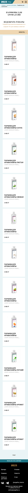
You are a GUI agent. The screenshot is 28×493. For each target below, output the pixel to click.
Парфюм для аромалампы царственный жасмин (10, 231)
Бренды (3, 469)
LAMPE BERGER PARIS (11, 61)
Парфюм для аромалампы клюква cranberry (12, 300)
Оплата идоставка (4, 477)
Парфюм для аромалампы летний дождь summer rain (13, 369)
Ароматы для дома (11, 5)
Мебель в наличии (14, 461)
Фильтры (23, 32)
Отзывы (16, 469)
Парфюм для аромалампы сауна (13, 127)
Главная (3, 5)
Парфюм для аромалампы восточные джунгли (13, 92)
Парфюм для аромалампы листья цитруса (13, 161)
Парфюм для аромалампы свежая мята (14, 196)
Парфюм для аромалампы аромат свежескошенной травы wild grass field (13, 404)
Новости (17, 473)
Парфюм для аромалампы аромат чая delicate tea (13, 438)
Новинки (4, 473)
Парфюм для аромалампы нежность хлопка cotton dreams (12, 265)
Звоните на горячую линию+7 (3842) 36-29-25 (14, 487)
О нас (16, 477)
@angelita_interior (18, 482)
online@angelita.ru (14, 490)
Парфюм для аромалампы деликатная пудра (12, 58)
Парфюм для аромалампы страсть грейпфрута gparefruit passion (13, 334)
